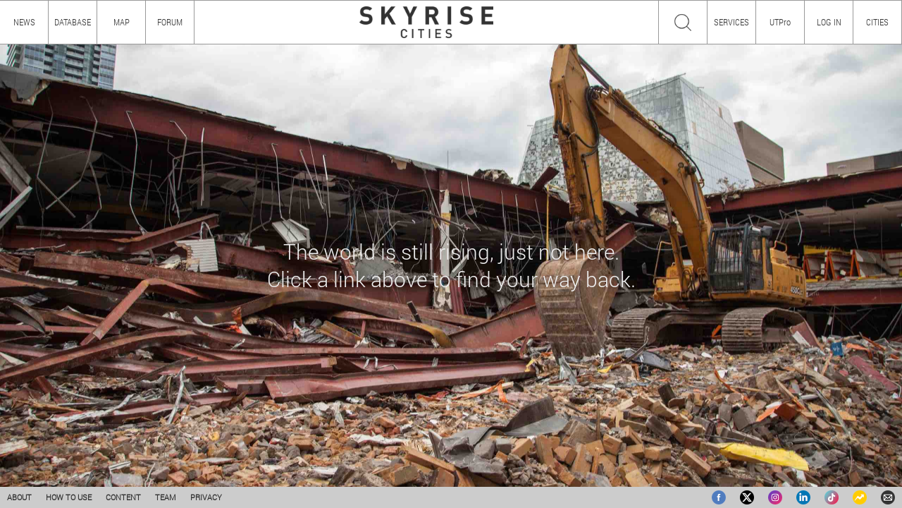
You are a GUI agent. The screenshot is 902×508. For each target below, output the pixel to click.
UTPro (780, 22)
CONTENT (123, 497)
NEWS (24, 22)
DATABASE (72, 22)
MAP (121, 22)
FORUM (170, 22)
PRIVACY (206, 497)
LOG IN (829, 22)
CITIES (877, 22)
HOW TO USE (69, 497)
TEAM (165, 497)
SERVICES (731, 22)
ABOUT (19, 497)
